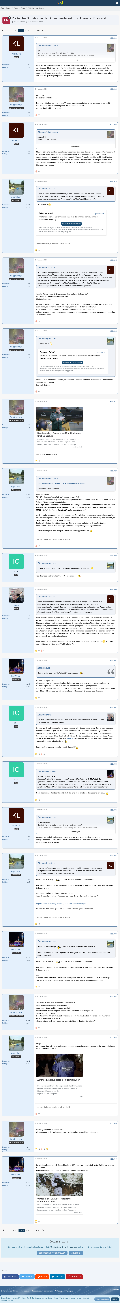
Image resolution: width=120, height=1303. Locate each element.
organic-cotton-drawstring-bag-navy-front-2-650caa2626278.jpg (61, 904)
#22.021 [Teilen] (113, 38)
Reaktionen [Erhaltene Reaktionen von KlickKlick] (5, 65)
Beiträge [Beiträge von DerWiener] (5, 687)
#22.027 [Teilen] (113, 401)
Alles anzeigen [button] (75, 60)
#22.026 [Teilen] (113, 331)
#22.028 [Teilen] (113, 471)
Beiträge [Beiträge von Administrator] (5, 115)
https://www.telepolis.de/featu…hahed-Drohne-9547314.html (61, 483)
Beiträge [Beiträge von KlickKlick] (5, 67)
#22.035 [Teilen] (113, 856)
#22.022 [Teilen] (113, 89)
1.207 (37, 31)
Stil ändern (114, 1290)
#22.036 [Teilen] (113, 934)
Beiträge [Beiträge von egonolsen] (5, 207)
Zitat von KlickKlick (46, 189)
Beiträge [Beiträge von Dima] (5, 618)
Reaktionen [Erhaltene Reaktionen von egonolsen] (5, 205)
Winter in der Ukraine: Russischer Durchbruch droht (54, 1200)
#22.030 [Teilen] (113, 589)
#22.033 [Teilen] (113, 764)
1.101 (14, 31)
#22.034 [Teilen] (113, 810)
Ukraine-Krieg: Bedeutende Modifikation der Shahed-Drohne (59, 434)
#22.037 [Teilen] (113, 997)
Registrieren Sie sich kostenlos (64, 1247)
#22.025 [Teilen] (113, 260)
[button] (3, 3)
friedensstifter (19, 22)
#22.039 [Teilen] (113, 1123)
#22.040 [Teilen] (113, 1159)
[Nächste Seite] (42, 30)
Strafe (69, 738)
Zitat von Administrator (48, 45)
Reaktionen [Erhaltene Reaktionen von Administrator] (5, 113)
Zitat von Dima (44, 715)
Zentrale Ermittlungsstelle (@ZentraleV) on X (58, 1081)
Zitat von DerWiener (47, 771)
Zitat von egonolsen (47, 338)
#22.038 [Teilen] (113, 1037)
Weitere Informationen (102, 1299)
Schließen (115, 1299)
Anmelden (76, 1253)
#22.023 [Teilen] (113, 125)
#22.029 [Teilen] (113, 556)
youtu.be (98, 214)
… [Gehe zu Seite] (9, 31)
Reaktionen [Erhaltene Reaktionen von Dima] (5, 616)
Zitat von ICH (44, 668)
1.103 (27, 31)
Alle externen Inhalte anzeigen (71, 224)
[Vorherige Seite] (3, 30)
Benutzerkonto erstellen (52, 1253)
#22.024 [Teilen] (113, 181)
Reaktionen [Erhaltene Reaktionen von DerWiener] (5, 684)
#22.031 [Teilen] (113, 660)
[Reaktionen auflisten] (37, 114)
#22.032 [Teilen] (113, 707)
